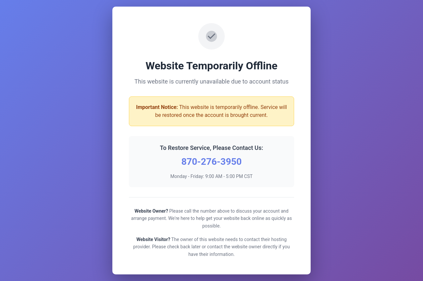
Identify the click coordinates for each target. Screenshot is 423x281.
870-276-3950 (211, 161)
